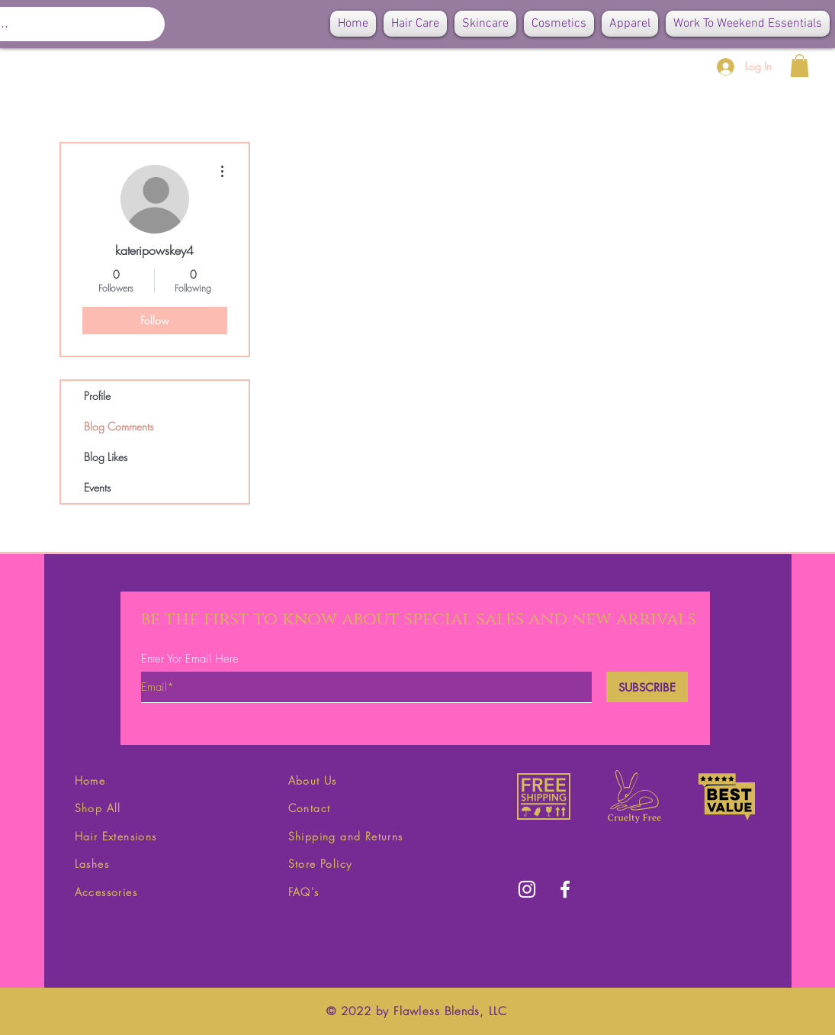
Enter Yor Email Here (190, 659)
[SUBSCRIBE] (647, 687)
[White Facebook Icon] (565, 889)
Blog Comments (118, 426)
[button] (799, 65)
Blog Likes (105, 457)
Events (97, 487)
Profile (97, 396)
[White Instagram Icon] (526, 889)
